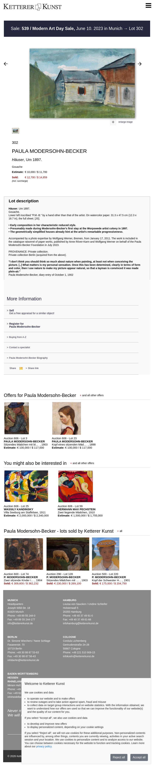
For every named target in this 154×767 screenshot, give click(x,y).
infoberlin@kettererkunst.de (23, 660)
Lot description (24, 201)
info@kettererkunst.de (20, 623)
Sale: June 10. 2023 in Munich (67, 28)
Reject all (119, 757)
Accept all (139, 757)
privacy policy (44, 746)
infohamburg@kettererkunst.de (80, 623)
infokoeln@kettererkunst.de (79, 656)
